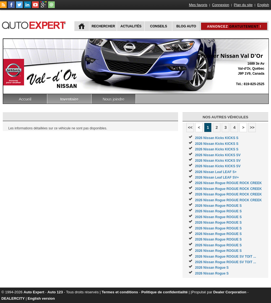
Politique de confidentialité (164, 292)
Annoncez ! (234, 26)
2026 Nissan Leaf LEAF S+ (215, 172)
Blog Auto (186, 26)
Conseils (158, 26)
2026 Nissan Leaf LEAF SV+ (217, 177)
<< (190, 127)
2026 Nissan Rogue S (211, 268)
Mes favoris (198, 5)
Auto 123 (55, 292)
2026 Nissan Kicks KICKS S (216, 138)
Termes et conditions (120, 292)
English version (41, 298)
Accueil (25, 99)
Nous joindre (113, 99)
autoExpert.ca (34, 24)
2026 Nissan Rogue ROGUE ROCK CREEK (228, 183)
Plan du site (243, 5)
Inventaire (69, 99)
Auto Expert (34, 292)
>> (252, 127)
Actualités (131, 26)
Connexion (220, 5)
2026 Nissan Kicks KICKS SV (218, 155)
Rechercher (103, 26)
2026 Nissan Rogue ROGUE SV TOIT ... (225, 256)
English (263, 5)
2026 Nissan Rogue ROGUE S (218, 206)
